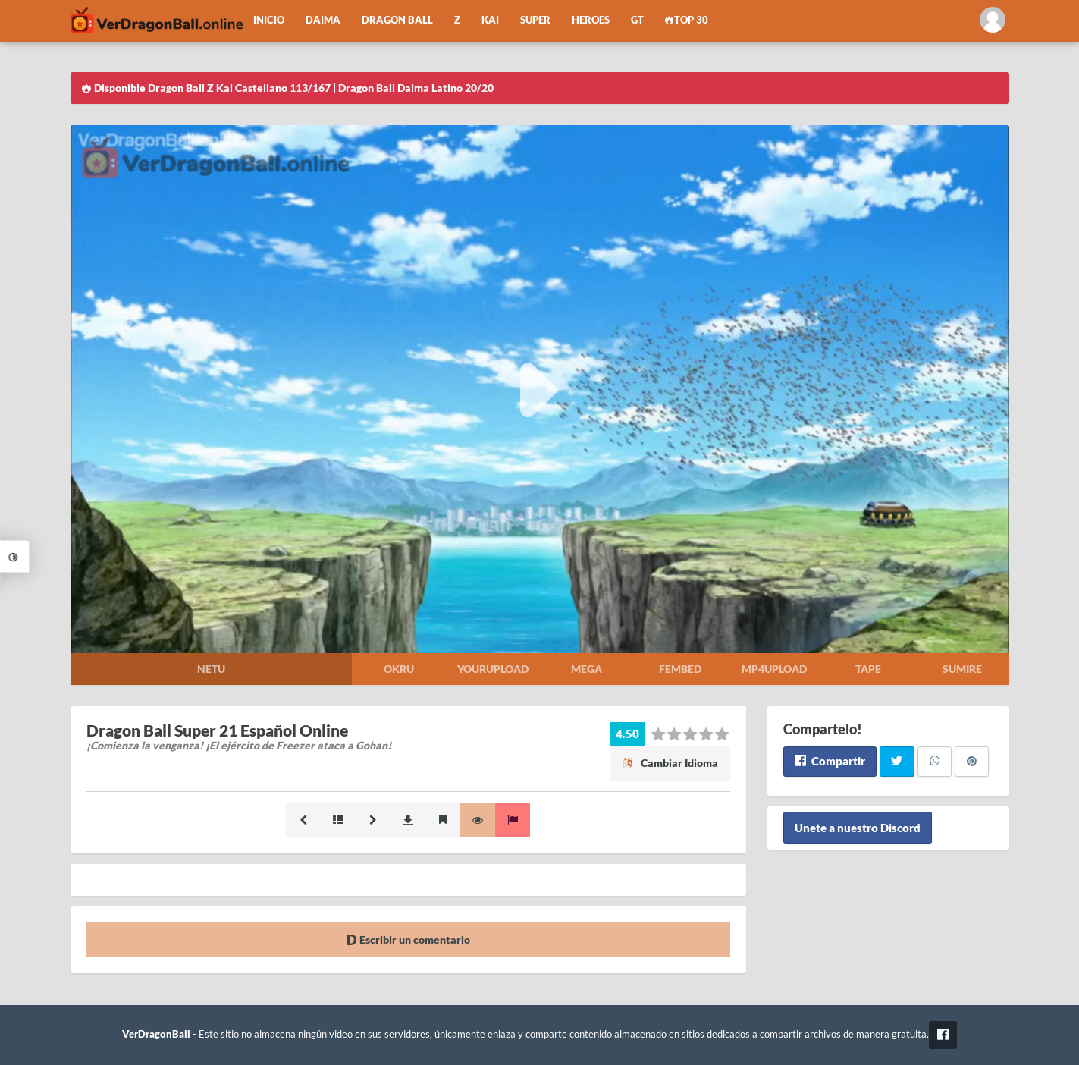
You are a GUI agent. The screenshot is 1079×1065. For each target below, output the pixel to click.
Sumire (962, 668)
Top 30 (687, 20)
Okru (399, 668)
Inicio (268, 20)
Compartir (830, 761)
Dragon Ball (397, 20)
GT (637, 20)
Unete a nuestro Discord (858, 827)
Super (535, 20)
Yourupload (493, 668)
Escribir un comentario (408, 939)
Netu (211, 668)
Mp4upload (774, 668)
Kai (490, 20)
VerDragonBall (156, 1034)
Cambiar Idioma (670, 762)
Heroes (591, 20)
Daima (323, 20)
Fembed (680, 668)
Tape (868, 668)
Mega (586, 668)
